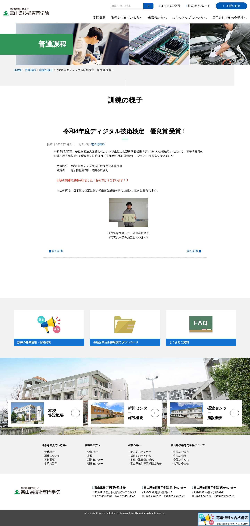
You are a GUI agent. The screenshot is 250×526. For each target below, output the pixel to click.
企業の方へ (134, 445)
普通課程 (30, 70)
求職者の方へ (157, 17)
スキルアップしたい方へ (189, 17)
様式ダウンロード (198, 5)
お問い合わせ (181, 463)
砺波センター (95, 463)
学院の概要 (179, 455)
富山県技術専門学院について (188, 445)
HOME (18, 70)
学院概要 (99, 17)
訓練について (52, 455)
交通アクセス (181, 459)
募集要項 (49, 459)
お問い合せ (231, 5)
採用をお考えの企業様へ (229, 17)
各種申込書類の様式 (142, 459)
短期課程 (92, 451)
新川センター (95, 459)
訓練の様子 (46, 70)
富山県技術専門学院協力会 (146, 463)
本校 (90, 455)
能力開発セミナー (140, 451)
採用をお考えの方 (140, 455)
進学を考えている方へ (126, 17)
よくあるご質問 (170, 5)
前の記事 (57, 251)
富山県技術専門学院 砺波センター (215, 487)
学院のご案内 (181, 451)
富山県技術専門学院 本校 (110, 487)
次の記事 (192, 251)
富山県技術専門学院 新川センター (165, 487)
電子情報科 (98, 144)
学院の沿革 (50, 463)
